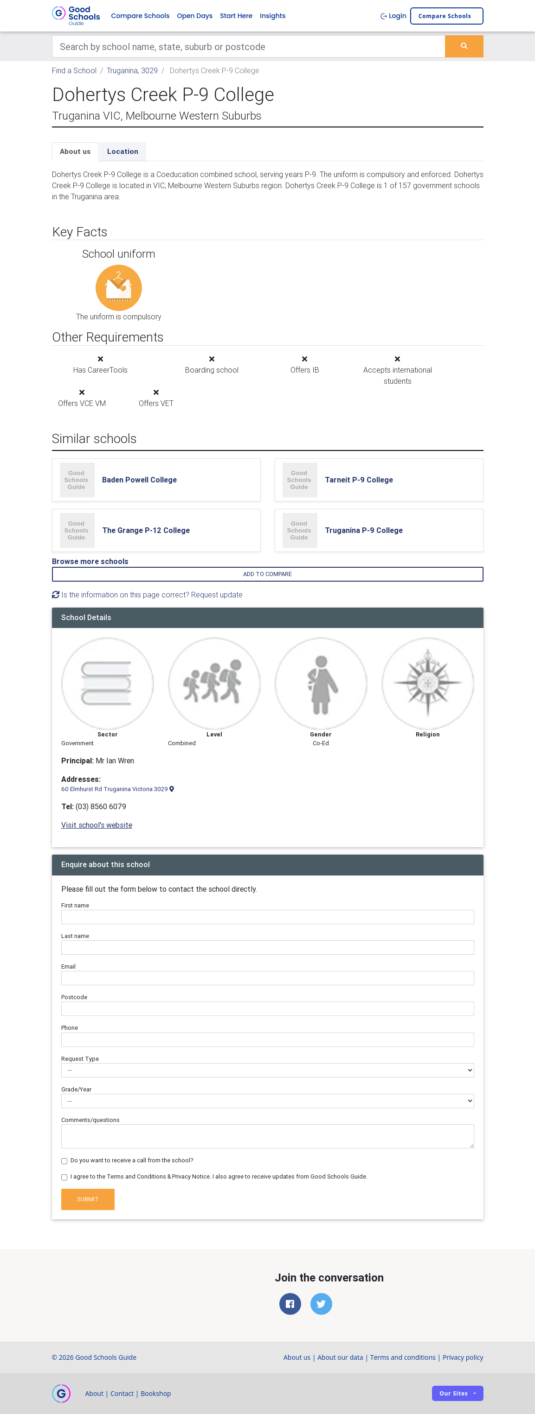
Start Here (236, 15)
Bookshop (156, 1393)
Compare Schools (140, 15)
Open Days (195, 15)
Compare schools (445, 16)
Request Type (80, 1059)
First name (75, 905)
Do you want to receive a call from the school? (132, 1160)
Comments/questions (90, 1120)
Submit (88, 1199)
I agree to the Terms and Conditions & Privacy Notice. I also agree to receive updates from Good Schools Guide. (219, 1176)
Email (68, 966)
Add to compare (267, 574)
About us (75, 151)
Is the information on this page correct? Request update (147, 594)
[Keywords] (249, 46)
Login (393, 15)
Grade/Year (76, 1089)
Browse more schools (90, 561)
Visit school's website (96, 825)
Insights (272, 15)
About (94, 1393)
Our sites (453, 1393)
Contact (122, 1393)
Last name (75, 936)
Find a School (74, 70)
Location (122, 151)
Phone (69, 1028)
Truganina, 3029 (132, 70)
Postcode (74, 997)
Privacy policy (463, 1357)
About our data (340, 1357)
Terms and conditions (403, 1357)
